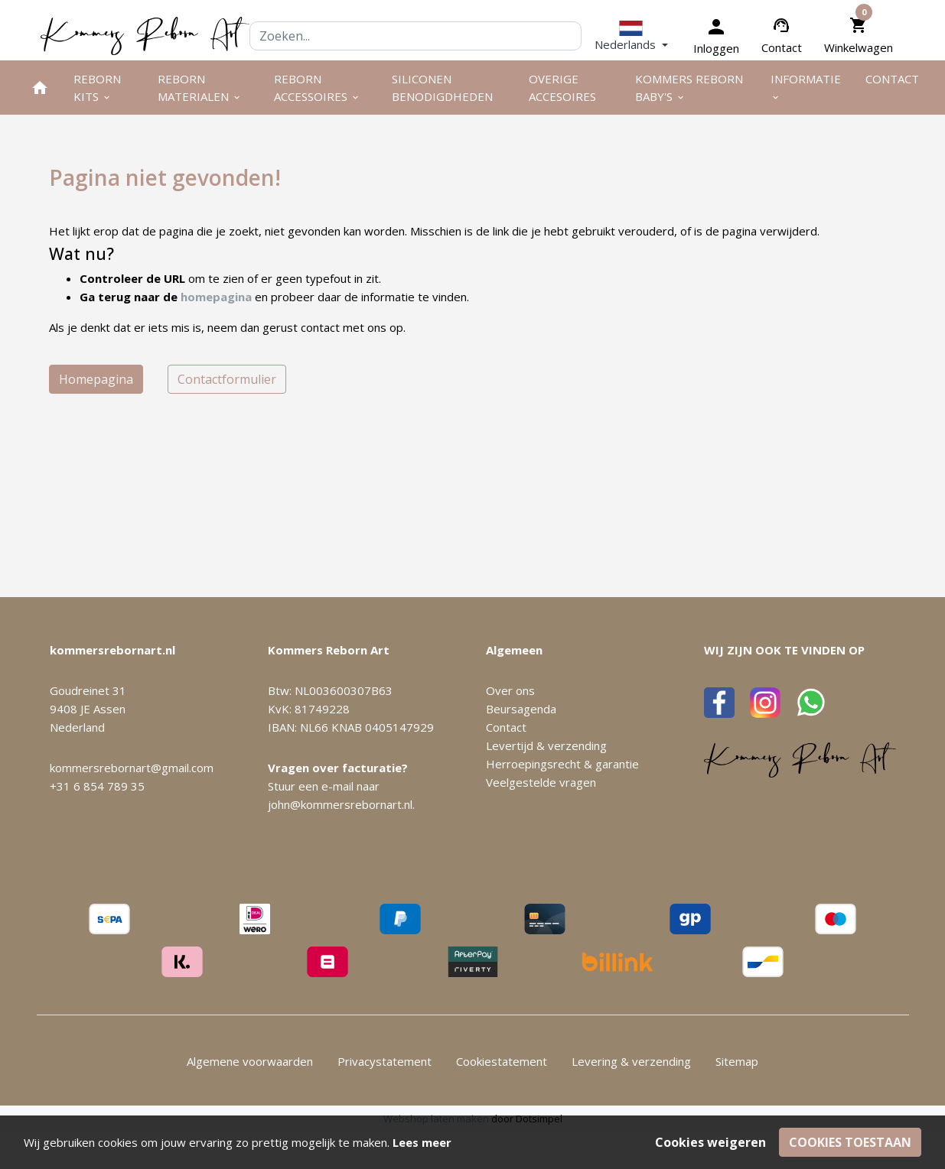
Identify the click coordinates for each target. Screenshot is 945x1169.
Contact (781, 47)
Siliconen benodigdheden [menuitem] (442, 87)
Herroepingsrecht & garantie (562, 763)
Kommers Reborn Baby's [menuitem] (689, 87)
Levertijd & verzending (546, 745)
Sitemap (736, 1061)
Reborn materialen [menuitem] (200, 87)
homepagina (216, 296)
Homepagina (96, 379)
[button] (631, 36)
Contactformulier (227, 379)
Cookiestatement (501, 1061)
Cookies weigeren (710, 1142)
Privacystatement (384, 1061)
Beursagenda (521, 708)
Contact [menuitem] (892, 78)
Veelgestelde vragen (541, 782)
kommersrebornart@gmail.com (131, 767)
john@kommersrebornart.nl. (341, 804)
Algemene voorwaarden (250, 1061)
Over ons (510, 690)
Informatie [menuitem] (806, 86)
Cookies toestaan (850, 1142)
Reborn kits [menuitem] (97, 87)
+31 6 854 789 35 (97, 786)
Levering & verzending (631, 1061)
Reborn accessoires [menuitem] (317, 87)
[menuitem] (39, 87)
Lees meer (422, 1142)
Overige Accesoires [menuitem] (562, 87)
